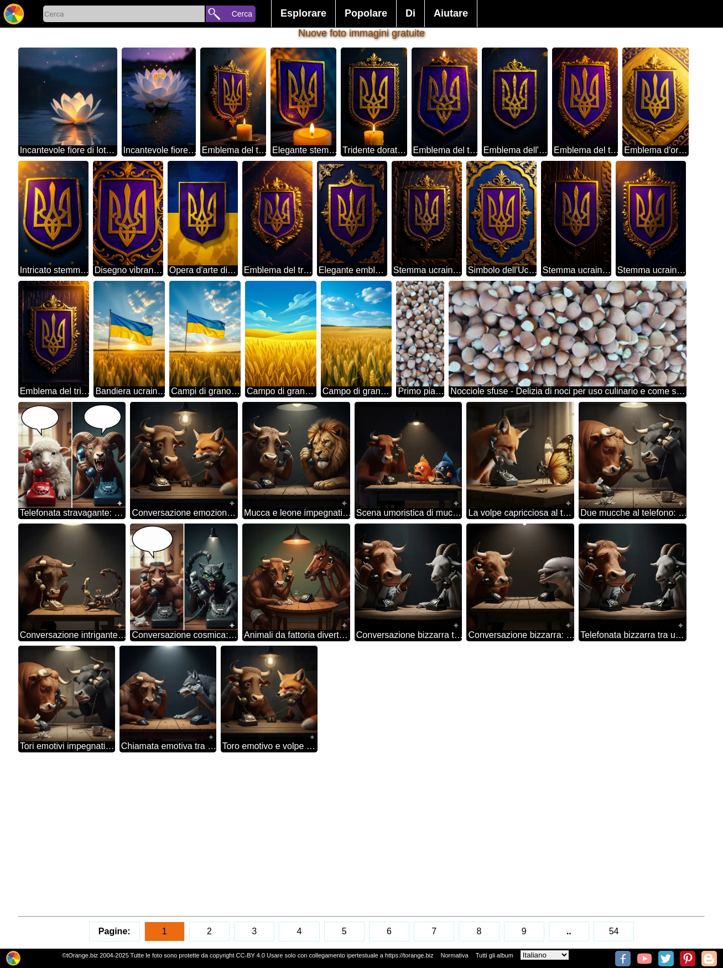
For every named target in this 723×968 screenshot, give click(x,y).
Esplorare (303, 13)
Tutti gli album (494, 955)
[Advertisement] (350, 834)
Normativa (455, 955)
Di (410, 13)
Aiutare (451, 13)
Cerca (242, 13)
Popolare (366, 13)
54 (614, 931)
